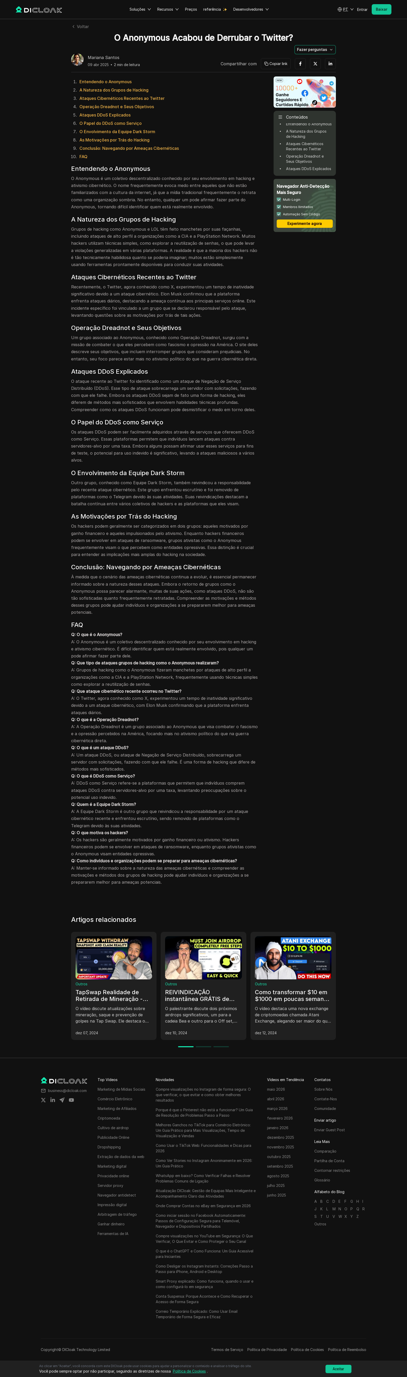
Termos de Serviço (227, 1349)
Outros (81, 984)
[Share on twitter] (43, 1100)
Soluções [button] (140, 9)
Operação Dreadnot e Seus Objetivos (116, 106)
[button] (345, 9)
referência (212, 9)
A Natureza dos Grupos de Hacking (113, 90)
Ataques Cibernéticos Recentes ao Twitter (122, 98)
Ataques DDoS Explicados (105, 115)
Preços (191, 9)
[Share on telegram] (62, 1100)
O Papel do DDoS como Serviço (110, 123)
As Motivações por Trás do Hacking (114, 140)
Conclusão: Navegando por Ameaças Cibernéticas (129, 148)
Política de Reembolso (347, 1349)
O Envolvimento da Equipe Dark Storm (117, 131)
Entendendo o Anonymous (105, 81)
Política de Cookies (307, 1349)
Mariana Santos (103, 57)
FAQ (83, 156)
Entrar (362, 9)
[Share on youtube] (71, 1100)
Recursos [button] (168, 9)
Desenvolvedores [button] (251, 9)
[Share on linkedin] (52, 1100)
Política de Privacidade (267, 1349)
